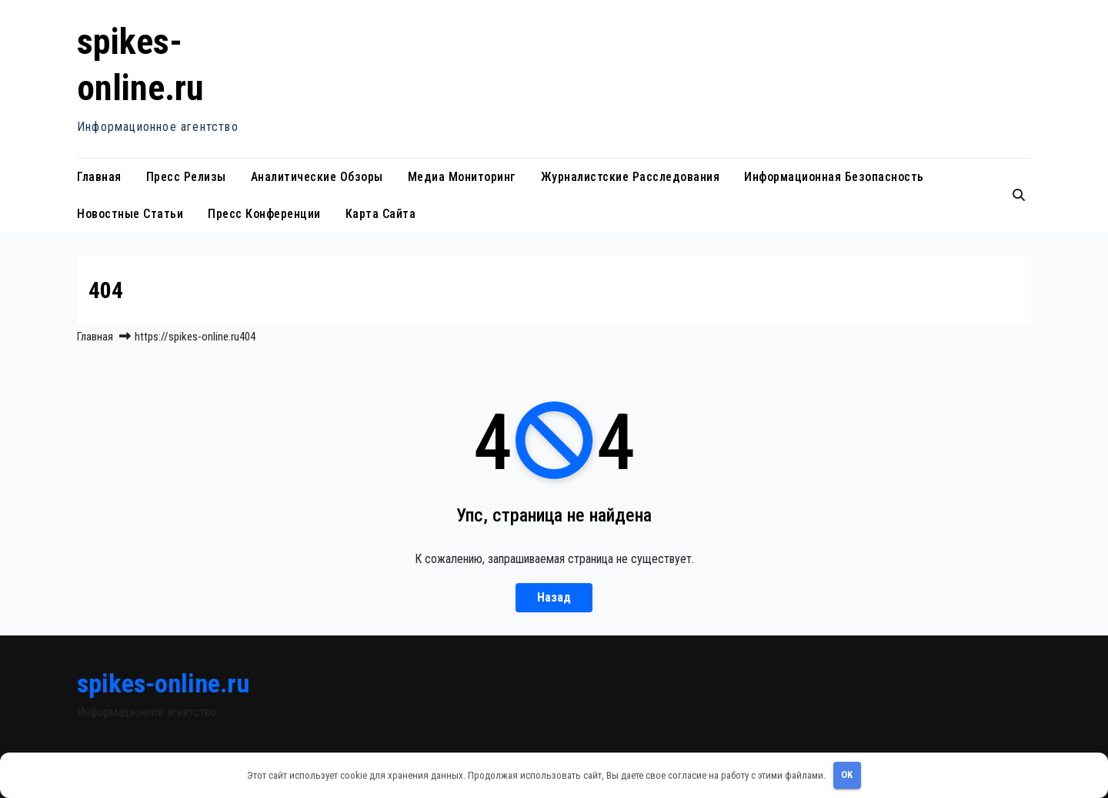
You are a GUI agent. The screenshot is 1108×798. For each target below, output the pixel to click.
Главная (99, 176)
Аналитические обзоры (317, 176)
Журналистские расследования (630, 176)
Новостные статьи (130, 213)
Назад (554, 597)
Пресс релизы (186, 176)
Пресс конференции (264, 213)
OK (847, 774)
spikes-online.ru (163, 683)
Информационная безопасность (834, 176)
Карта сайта (380, 213)
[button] (1019, 195)
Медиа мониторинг (462, 176)
